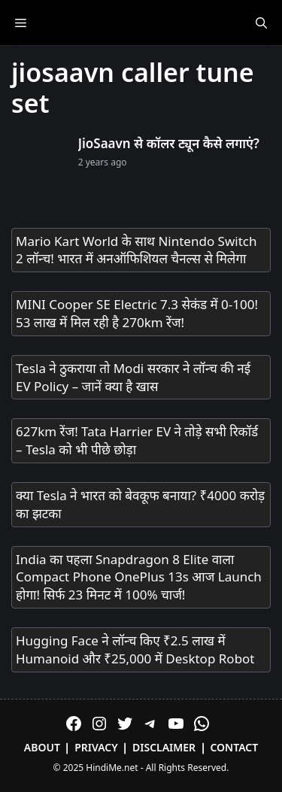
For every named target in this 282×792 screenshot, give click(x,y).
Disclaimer (164, 747)
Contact (234, 747)
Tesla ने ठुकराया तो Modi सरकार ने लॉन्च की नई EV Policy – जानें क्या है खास (133, 377)
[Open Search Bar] (261, 22)
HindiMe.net (112, 767)
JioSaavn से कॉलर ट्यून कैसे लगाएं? (168, 143)
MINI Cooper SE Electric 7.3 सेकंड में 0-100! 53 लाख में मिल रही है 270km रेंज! (137, 313)
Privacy (96, 747)
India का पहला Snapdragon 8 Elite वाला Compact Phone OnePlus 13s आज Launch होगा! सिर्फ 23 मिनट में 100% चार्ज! (139, 577)
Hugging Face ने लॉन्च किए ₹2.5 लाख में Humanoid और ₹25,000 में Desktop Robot (135, 649)
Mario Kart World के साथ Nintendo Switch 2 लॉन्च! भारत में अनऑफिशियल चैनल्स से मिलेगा (136, 250)
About (42, 747)
